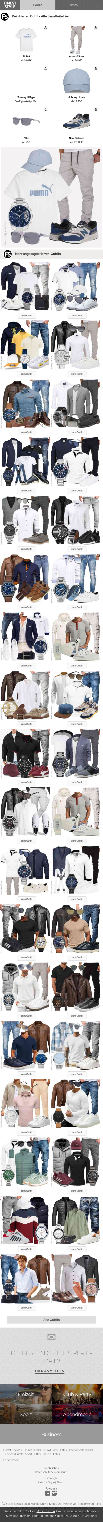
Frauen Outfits (51, 1454)
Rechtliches (51, 1468)
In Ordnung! (89, 1515)
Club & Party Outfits (55, 1450)
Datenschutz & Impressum (51, 1472)
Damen (73, 5)
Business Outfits (13, 1454)
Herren (37, 5)
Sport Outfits (33, 1454)
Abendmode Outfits (81, 1450)
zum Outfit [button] (26, 315)
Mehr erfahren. (46, 1511)
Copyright (52, 1478)
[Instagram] (48, 1494)
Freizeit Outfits (32, 1450)
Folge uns (51, 1488)
